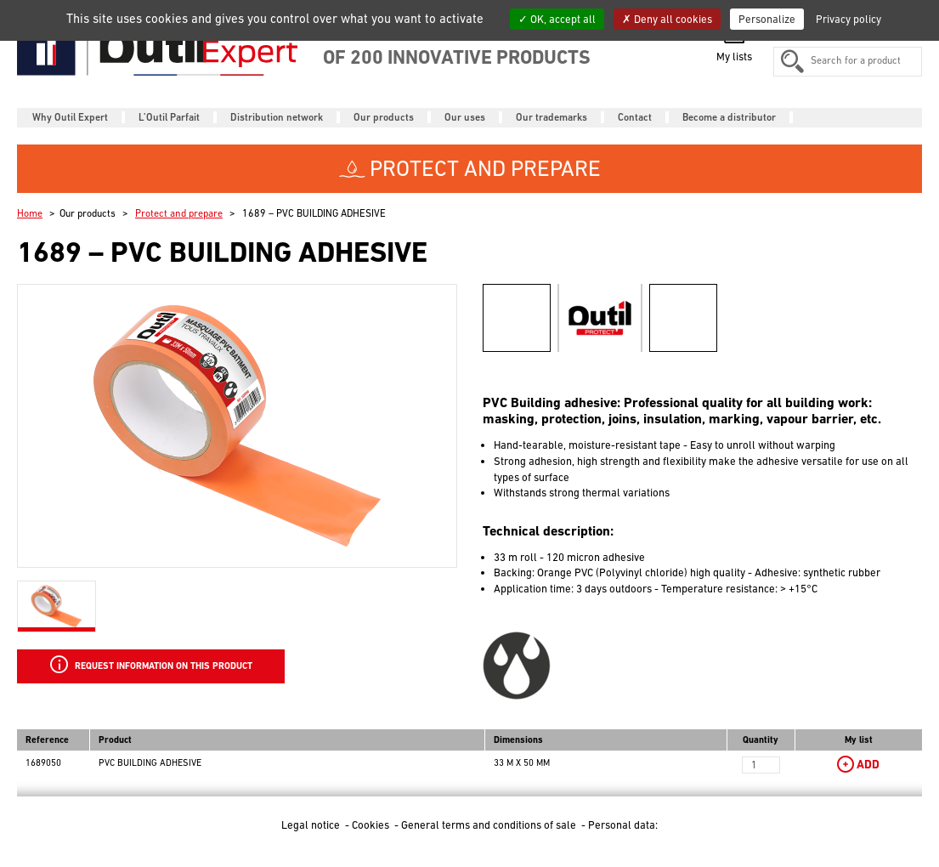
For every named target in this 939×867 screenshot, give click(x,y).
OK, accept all (557, 19)
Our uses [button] (464, 117)
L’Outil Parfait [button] (169, 117)
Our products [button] (384, 117)
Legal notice (311, 825)
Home (29, 213)
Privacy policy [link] (848, 19)
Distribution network (276, 117)
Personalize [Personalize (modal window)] (766, 19)
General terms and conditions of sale (490, 825)
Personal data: (623, 825)
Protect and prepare (179, 213)
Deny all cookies (667, 19)
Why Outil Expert (70, 117)
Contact (635, 117)
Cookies (372, 825)
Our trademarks (551, 117)
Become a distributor (729, 117)
